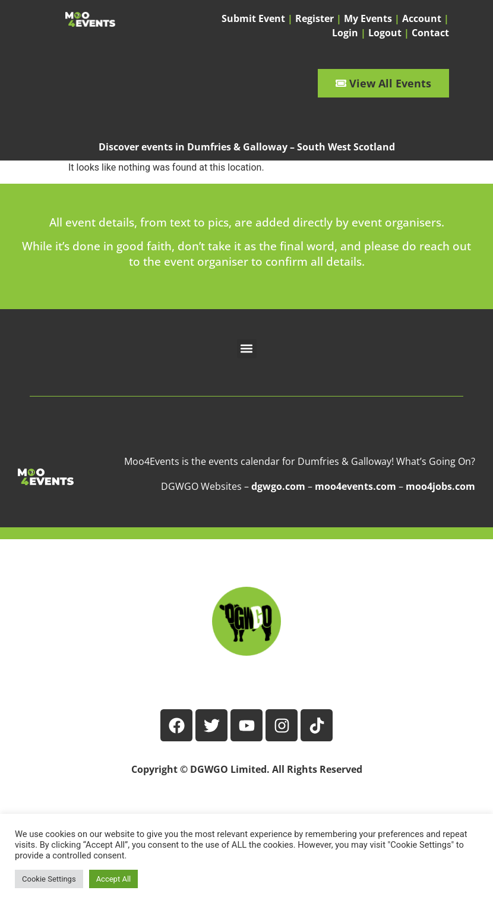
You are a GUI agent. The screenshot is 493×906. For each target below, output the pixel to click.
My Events (368, 18)
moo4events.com (355, 486)
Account (421, 18)
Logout (385, 32)
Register (314, 18)
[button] (247, 348)
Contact (430, 32)
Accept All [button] (113, 878)
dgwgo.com (278, 486)
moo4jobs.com (440, 486)
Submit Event (253, 18)
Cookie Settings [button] (49, 878)
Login (345, 32)
